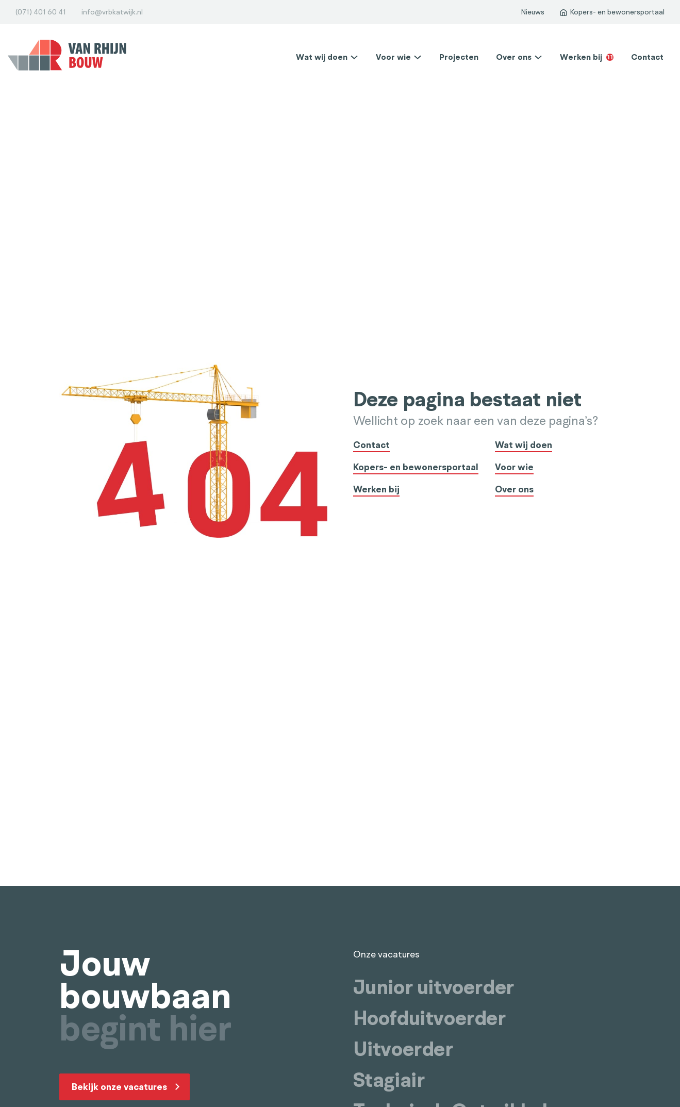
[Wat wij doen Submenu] (354, 57)
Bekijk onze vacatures (119, 1087)
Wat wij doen (321, 57)
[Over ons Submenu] (538, 57)
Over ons (514, 57)
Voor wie (393, 57)
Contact (647, 57)
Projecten (458, 57)
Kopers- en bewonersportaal (415, 467)
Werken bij (586, 57)
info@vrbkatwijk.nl (112, 12)
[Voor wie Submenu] (417, 57)
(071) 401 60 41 (40, 12)
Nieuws (532, 12)
